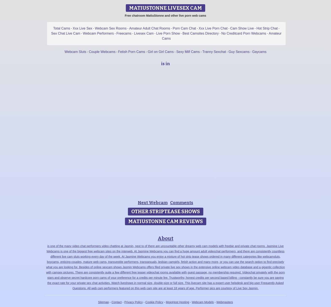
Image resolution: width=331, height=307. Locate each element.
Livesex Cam (143, 33)
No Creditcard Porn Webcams (243, 33)
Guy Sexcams (239, 52)
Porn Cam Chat (184, 28)
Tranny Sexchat (214, 52)
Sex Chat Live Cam (65, 33)
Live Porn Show (168, 33)
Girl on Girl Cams (161, 52)
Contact (116, 302)
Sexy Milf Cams (188, 52)
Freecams (123, 33)
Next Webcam (153, 202)
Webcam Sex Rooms (110, 28)
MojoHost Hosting (177, 302)
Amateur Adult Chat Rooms (149, 28)
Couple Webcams (102, 52)
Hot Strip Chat (267, 28)
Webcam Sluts (75, 52)
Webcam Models (203, 302)
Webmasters (224, 302)
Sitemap (103, 302)
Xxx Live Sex (82, 28)
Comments (181, 202)
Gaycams (259, 52)
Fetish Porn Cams (131, 52)
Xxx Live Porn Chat (213, 28)
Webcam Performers (98, 33)
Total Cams (61, 28)
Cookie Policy (154, 302)
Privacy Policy (133, 302)
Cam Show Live (242, 28)
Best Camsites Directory (200, 33)
